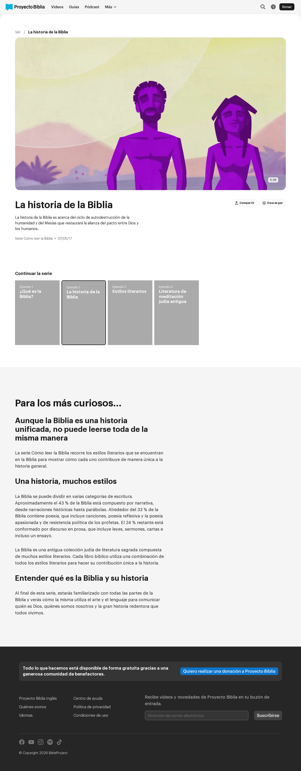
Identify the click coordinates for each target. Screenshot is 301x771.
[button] (37, 312)
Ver (18, 32)
